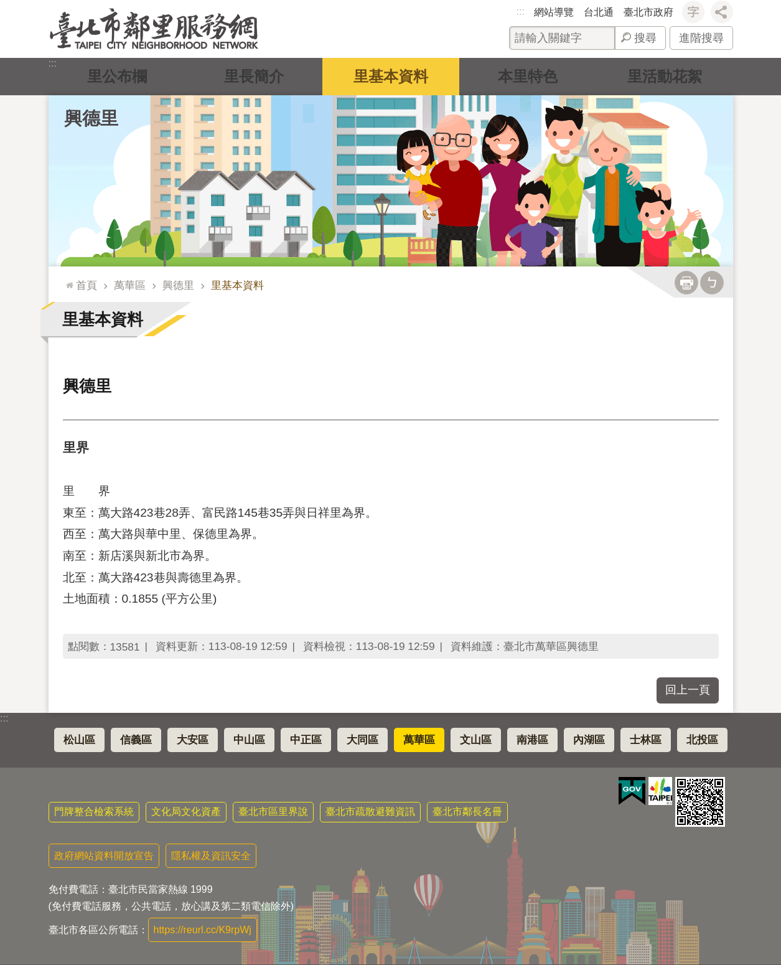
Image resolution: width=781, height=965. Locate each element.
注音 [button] (712, 282)
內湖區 (589, 740)
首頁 (86, 285)
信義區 (136, 740)
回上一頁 (687, 690)
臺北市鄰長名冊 (467, 811)
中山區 (249, 740)
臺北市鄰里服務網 (154, 29)
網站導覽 (554, 12)
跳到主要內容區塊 (6, 6)
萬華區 (130, 285)
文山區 (476, 740)
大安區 (192, 740)
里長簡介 (254, 76)
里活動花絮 (664, 76)
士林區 (646, 740)
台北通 (599, 12)
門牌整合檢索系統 (94, 811)
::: (521, 11)
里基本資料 (390, 76)
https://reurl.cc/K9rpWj (202, 930)
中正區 (306, 740)
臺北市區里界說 (273, 811)
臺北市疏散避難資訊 (370, 811)
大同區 (362, 740)
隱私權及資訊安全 (211, 855)
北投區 (702, 740)
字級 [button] (693, 12)
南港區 (532, 740)
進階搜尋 (701, 38)
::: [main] (67, 280)
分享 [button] (722, 12)
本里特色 (528, 76)
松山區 (79, 740)
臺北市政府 (648, 12)
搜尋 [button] (645, 38)
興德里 (91, 118)
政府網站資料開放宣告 (104, 855)
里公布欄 (117, 76)
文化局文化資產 (186, 811)
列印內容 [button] (686, 282)
